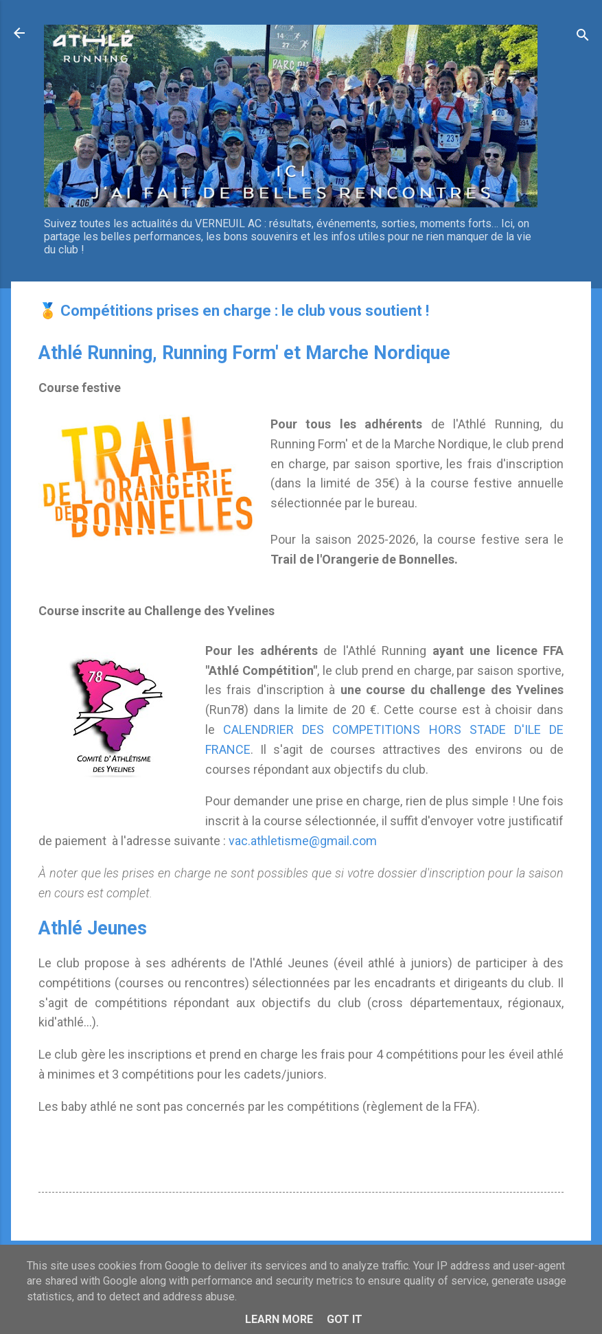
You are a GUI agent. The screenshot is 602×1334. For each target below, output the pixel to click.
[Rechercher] (583, 37)
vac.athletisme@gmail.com (303, 840)
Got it (344, 1319)
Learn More (279, 1319)
